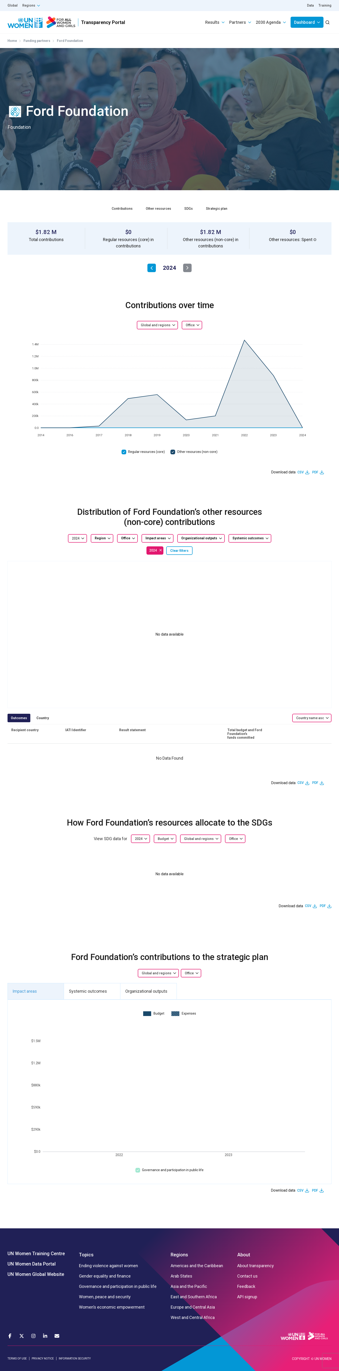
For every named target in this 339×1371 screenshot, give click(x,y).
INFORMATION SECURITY (75, 1358)
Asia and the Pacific (189, 1286)
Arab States (181, 1276)
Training (325, 5)
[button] (315, 239)
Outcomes (19, 718)
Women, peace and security (105, 1296)
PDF (315, 472)
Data (310, 5)
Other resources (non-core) (197, 452)
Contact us (247, 1276)
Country (42, 718)
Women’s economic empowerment (112, 1307)
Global (13, 5)
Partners (237, 22)
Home (12, 41)
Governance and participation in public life (173, 1170)
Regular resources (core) (146, 452)
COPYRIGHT (301, 1359)
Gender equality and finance (105, 1276)
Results (212, 22)
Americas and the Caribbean (197, 1265)
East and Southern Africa (194, 1296)
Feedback (246, 1286)
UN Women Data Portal (32, 1264)
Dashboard (304, 22)
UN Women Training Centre (36, 1253)
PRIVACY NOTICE (43, 1358)
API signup (247, 1296)
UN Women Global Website (36, 1274)
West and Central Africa (193, 1317)
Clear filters (179, 550)
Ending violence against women (108, 1265)
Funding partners (37, 41)
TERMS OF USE (17, 1358)
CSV (300, 472)
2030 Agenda (268, 22)
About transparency (255, 1265)
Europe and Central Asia (193, 1307)
